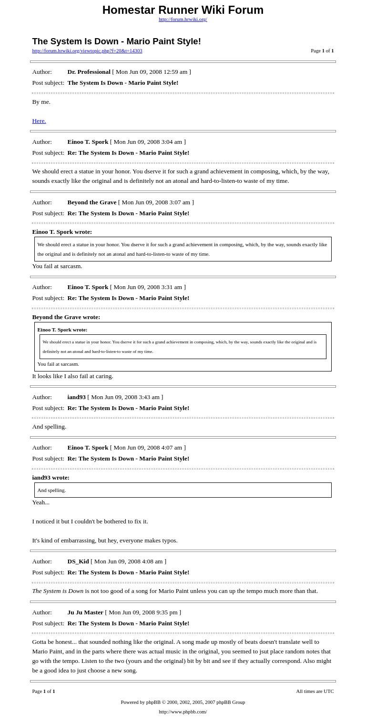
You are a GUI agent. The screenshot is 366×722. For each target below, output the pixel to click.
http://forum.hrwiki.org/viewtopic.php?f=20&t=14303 (87, 50)
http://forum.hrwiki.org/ (183, 19)
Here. (39, 120)
